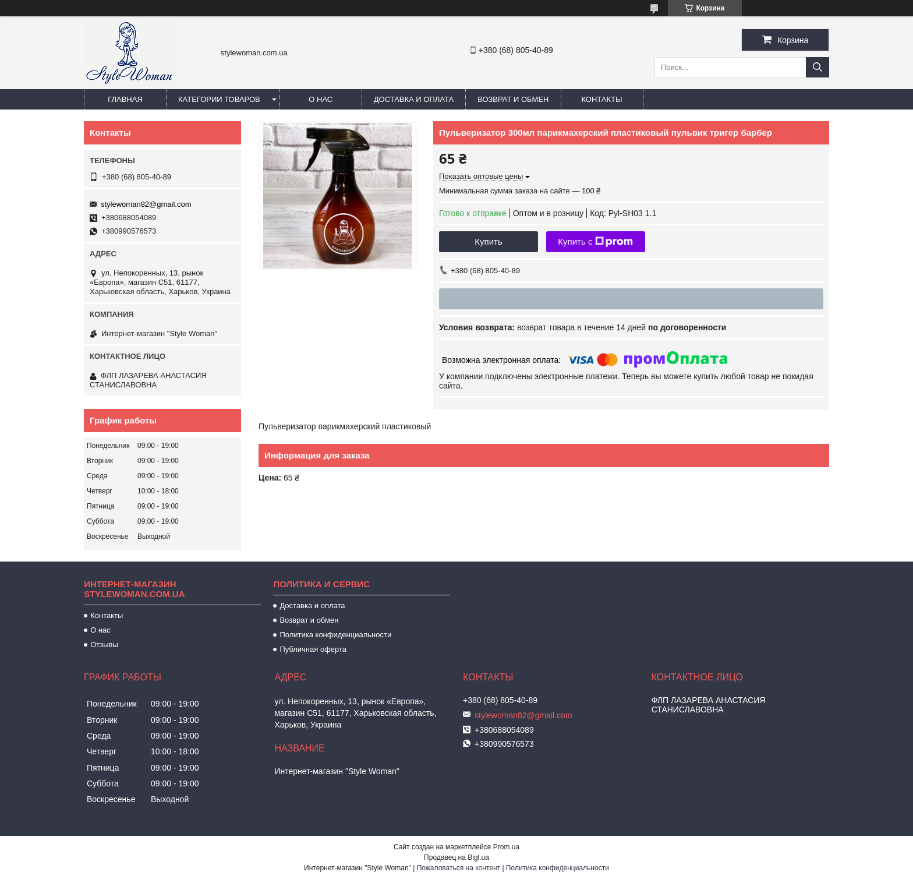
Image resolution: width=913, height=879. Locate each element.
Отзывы (104, 644)
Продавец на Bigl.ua (456, 857)
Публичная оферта (312, 649)
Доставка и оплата (414, 99)
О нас (320, 99)
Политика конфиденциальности (335, 634)
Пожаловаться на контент (458, 868)
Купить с (595, 241)
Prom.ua (506, 847)
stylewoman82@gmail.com (146, 204)
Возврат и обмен (512, 99)
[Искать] (817, 67)
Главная (125, 99)
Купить (488, 241)
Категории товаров (219, 99)
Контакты (601, 99)
